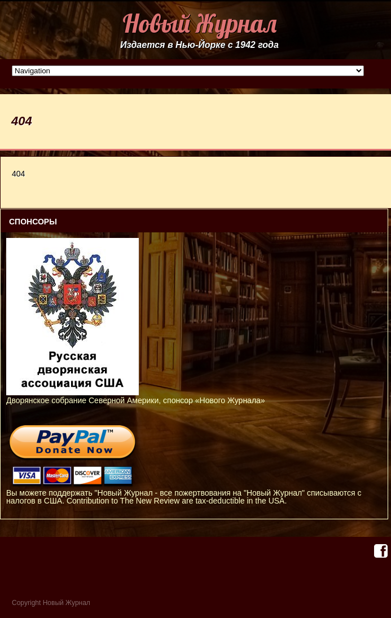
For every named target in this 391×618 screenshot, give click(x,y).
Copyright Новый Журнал (51, 603)
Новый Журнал (199, 23)
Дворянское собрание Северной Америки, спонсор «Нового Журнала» (135, 396)
